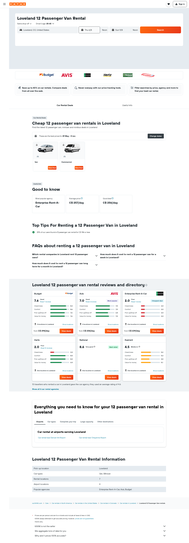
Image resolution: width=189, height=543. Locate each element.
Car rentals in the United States (86, 503)
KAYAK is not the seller (100, 526)
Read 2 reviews (91, 302)
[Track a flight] (4, 41)
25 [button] (65, 79)
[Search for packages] (4, 28)
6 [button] (77, 60)
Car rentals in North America (62, 503)
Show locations (67, 324)
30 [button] (52, 86)
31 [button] (59, 86)
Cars (47, 503)
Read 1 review (136, 302)
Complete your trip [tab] (68, 421)
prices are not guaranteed (84, 519)
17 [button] (59, 73)
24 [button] (58, 79)
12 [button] (71, 67)
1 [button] (90, 54)
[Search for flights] (4, 12)
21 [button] (84, 73)
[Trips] (4, 60)
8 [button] (90, 60)
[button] (4, 4)
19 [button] (71, 73)
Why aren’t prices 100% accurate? (100, 535)
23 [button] (52, 79)
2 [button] (52, 60)
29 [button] (90, 79)
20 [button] (77, 73)
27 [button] (78, 79)
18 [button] (65, 73)
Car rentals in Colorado (108, 503)
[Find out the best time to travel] (4, 47)
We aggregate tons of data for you (100, 531)
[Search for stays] (4, 17)
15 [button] (90, 67)
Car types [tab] (52, 421)
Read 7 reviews (45, 302)
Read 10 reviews (46, 348)
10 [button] (59, 67)
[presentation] (146, 285)
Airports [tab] (39, 421)
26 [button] (71, 79)
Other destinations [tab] (105, 421)
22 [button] (90, 73)
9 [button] (52, 67)
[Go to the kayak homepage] (17, 4)
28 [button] (84, 79)
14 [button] (84, 67)
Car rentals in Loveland (128, 503)
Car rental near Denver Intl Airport (51, 437)
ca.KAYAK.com (37, 503)
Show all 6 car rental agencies (45, 389)
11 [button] (65, 67)
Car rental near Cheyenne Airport (92, 437)
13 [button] (78, 67)
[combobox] (24, 23)
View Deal (52, 168)
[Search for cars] (4, 23)
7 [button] (83, 60)
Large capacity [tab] (86, 421)
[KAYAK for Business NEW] (4, 52)
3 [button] (58, 60)
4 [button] (65, 60)
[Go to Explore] (4, 36)
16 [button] (52, 73)
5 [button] (71, 60)
